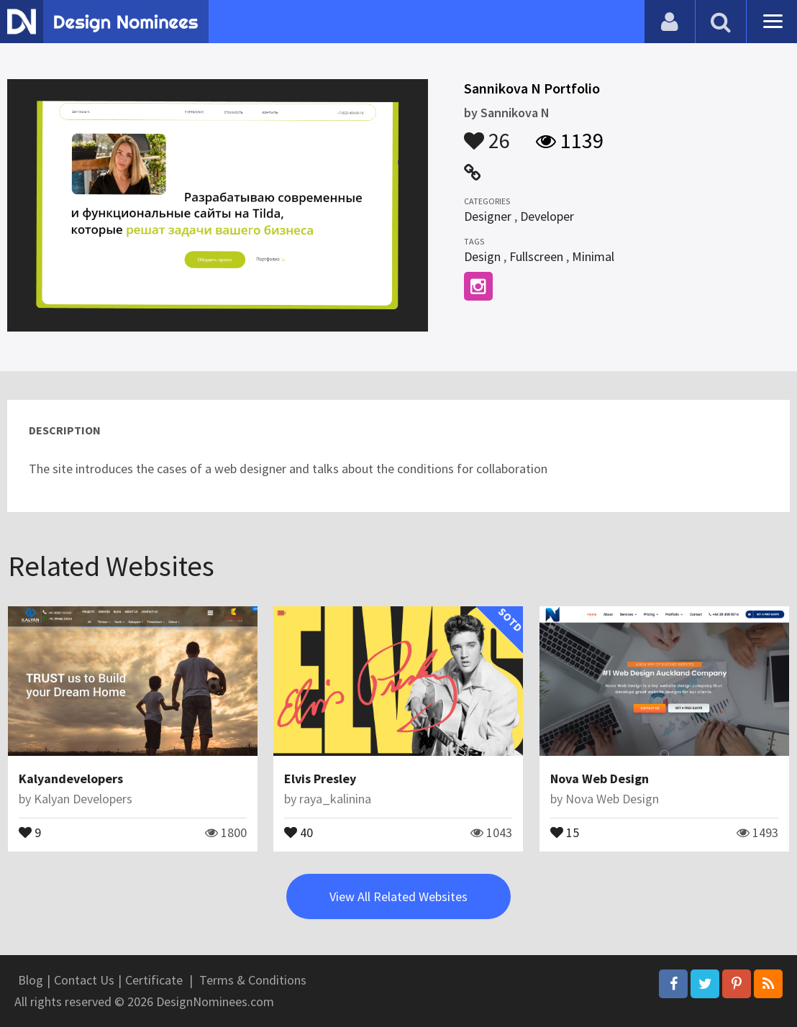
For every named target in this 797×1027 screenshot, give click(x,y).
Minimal (593, 256)
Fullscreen (536, 256)
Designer (487, 216)
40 (298, 831)
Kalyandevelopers (71, 778)
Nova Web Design (599, 778)
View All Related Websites (398, 896)
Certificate (154, 980)
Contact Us (84, 980)
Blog (30, 980)
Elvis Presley (320, 778)
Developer (547, 216)
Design (482, 256)
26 (487, 134)
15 (564, 831)
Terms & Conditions (252, 980)
